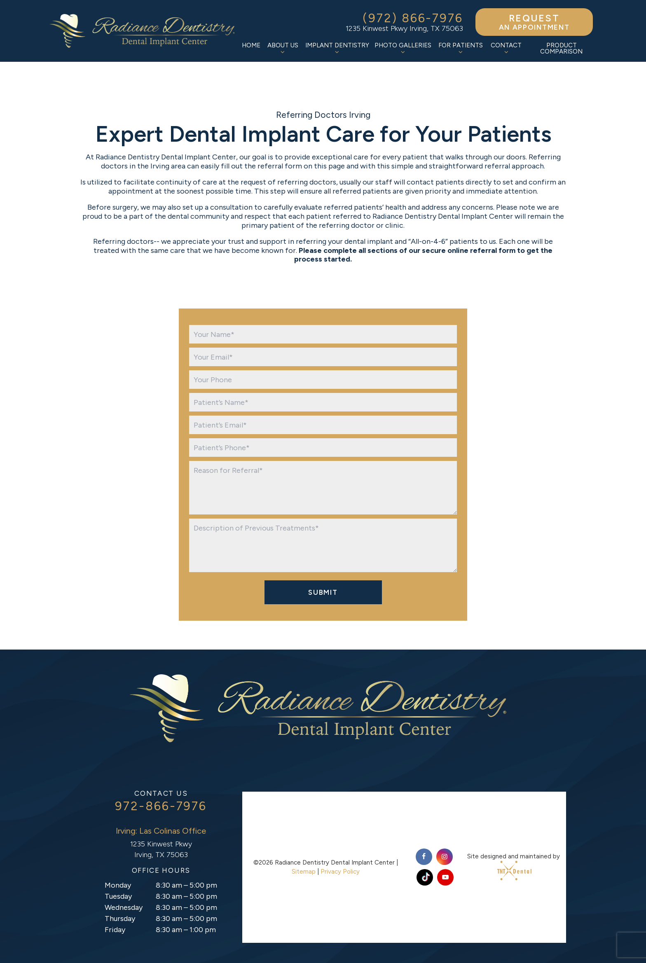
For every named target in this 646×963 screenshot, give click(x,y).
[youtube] (445, 877)
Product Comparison (561, 48)
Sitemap (304, 871)
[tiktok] (425, 877)
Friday (115, 929)
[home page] (144, 31)
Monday (118, 885)
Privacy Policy (340, 871)
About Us (282, 48)
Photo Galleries (402, 48)
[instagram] (444, 856)
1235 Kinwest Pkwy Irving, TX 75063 (404, 29)
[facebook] (424, 856)
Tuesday (118, 896)
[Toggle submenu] (283, 52)
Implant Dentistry (337, 48)
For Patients (460, 48)
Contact (506, 48)
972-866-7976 (161, 806)
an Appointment (534, 21)
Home (251, 45)
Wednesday (124, 907)
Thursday (120, 918)
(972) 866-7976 (413, 18)
